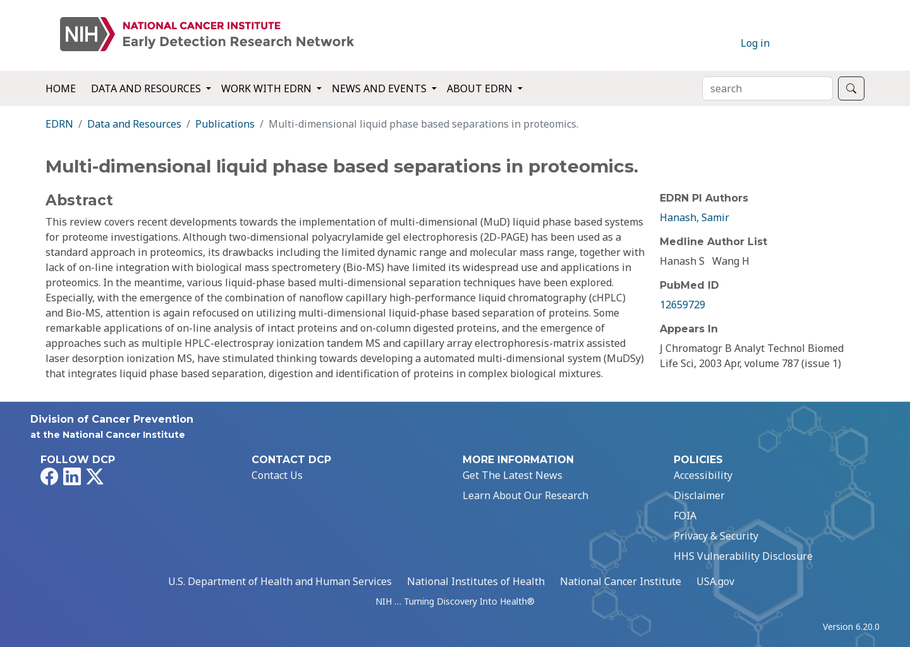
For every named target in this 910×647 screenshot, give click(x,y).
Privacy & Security (716, 536)
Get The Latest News (512, 475)
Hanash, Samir (694, 217)
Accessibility (703, 475)
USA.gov (715, 581)
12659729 (682, 304)
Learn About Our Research (525, 495)
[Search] (767, 88)
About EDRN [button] (481, 88)
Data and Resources (134, 124)
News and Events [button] (380, 88)
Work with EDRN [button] (267, 88)
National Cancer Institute (620, 581)
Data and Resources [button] (147, 88)
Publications (225, 124)
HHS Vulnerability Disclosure (743, 556)
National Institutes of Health (476, 581)
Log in (755, 43)
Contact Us (277, 475)
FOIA (685, 516)
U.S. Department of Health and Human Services (280, 581)
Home (61, 88)
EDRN (59, 124)
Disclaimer (699, 495)
